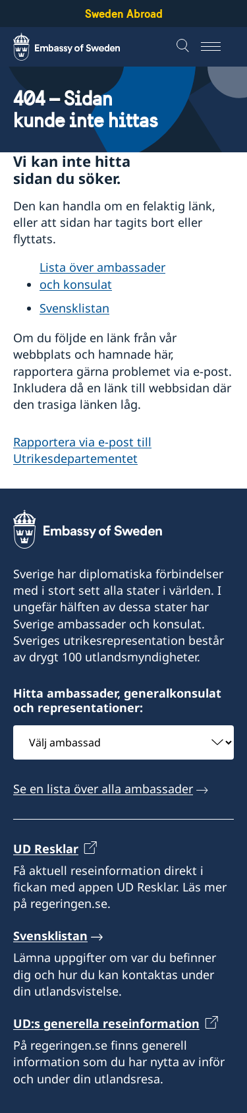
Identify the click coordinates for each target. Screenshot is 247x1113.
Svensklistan (74, 308)
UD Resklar (45, 848)
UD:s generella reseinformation (106, 1023)
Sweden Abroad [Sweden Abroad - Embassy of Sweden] (124, 13)
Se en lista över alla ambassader (103, 789)
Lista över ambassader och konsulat (102, 276)
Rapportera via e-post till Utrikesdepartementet (82, 450)
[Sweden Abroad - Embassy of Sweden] (79, 46)
